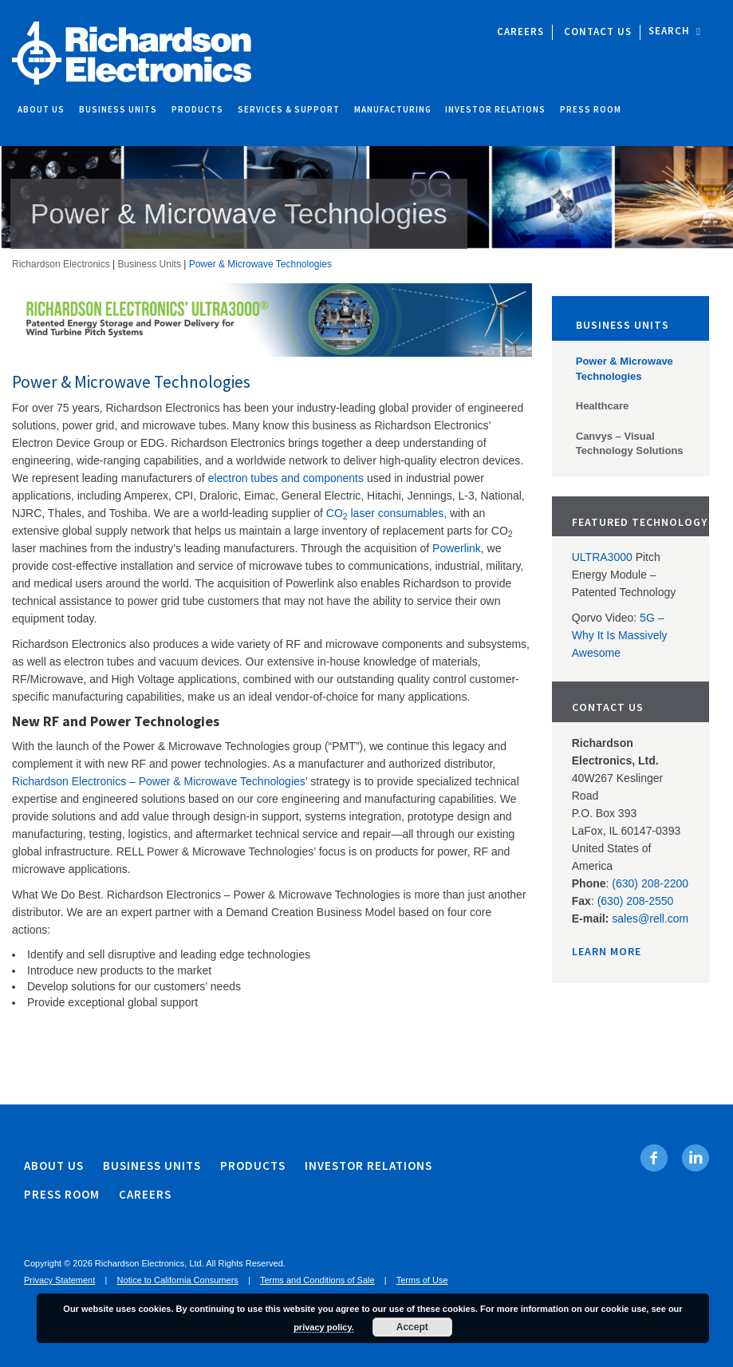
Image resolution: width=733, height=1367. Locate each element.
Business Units (118, 109)
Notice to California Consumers (177, 1280)
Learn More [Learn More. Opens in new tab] (606, 951)
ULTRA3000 (602, 557)
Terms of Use (422, 1280)
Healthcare (602, 406)
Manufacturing (393, 109)
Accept (412, 1327)
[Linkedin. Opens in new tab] (695, 1157)
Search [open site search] (674, 31)
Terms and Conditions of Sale (317, 1280)
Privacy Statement (59, 1280)
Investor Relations (495, 109)
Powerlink (456, 548)
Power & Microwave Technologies (624, 368)
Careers (520, 31)
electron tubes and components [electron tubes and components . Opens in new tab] (287, 478)
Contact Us (598, 31)
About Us (41, 109)
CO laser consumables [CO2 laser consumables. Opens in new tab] (384, 513)
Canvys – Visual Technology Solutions (630, 443)
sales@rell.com (650, 918)
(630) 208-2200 (650, 883)
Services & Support (289, 109)
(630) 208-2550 (635, 901)
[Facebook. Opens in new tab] (654, 1157)
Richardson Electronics (61, 264)
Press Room (590, 109)
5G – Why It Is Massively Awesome (620, 635)
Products (197, 109)
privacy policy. (324, 1327)
